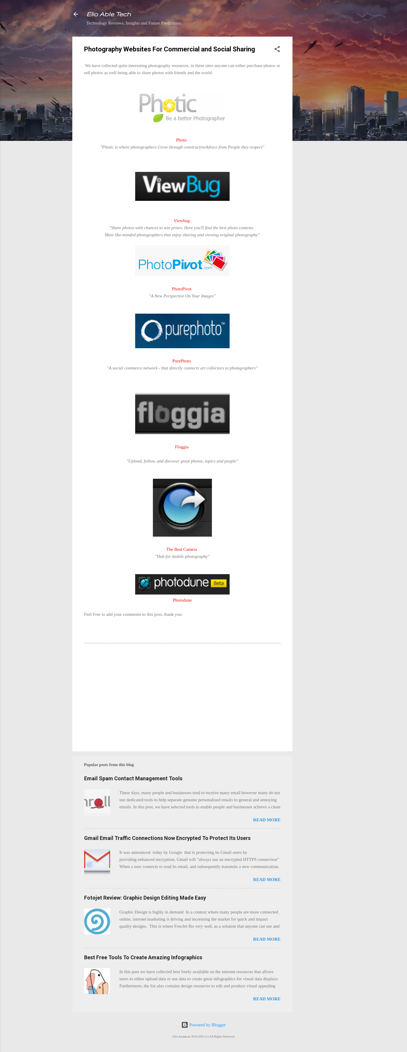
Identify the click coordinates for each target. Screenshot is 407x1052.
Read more (267, 820)
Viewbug (182, 220)
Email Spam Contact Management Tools (133, 778)
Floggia (182, 446)
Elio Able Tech (108, 14)
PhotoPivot (182, 288)
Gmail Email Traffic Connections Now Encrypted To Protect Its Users (167, 838)
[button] (277, 50)
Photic (181, 140)
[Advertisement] (316, 125)
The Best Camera (181, 549)
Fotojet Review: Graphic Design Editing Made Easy (145, 898)
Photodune (182, 600)
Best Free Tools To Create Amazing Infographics (143, 957)
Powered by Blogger (203, 1024)
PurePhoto (181, 361)
